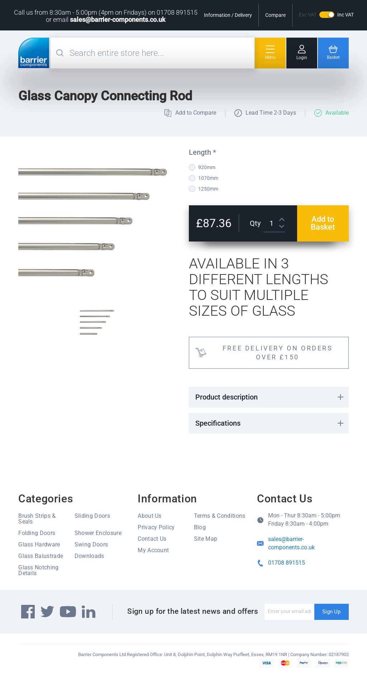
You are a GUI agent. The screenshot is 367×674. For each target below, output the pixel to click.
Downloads (89, 556)
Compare (275, 15)
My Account (153, 550)
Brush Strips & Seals (37, 518)
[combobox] (161, 53)
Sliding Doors (92, 515)
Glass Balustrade (40, 556)
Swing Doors (91, 544)
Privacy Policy (156, 527)
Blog (200, 527)
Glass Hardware (39, 544)
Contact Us (152, 538)
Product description (226, 397)
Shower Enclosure (98, 533)
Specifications (217, 423)
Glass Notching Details (38, 570)
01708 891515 (286, 562)
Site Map (206, 538)
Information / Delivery (228, 15)
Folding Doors (36, 533)
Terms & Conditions (220, 515)
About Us (150, 515)
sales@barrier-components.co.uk (117, 19)
